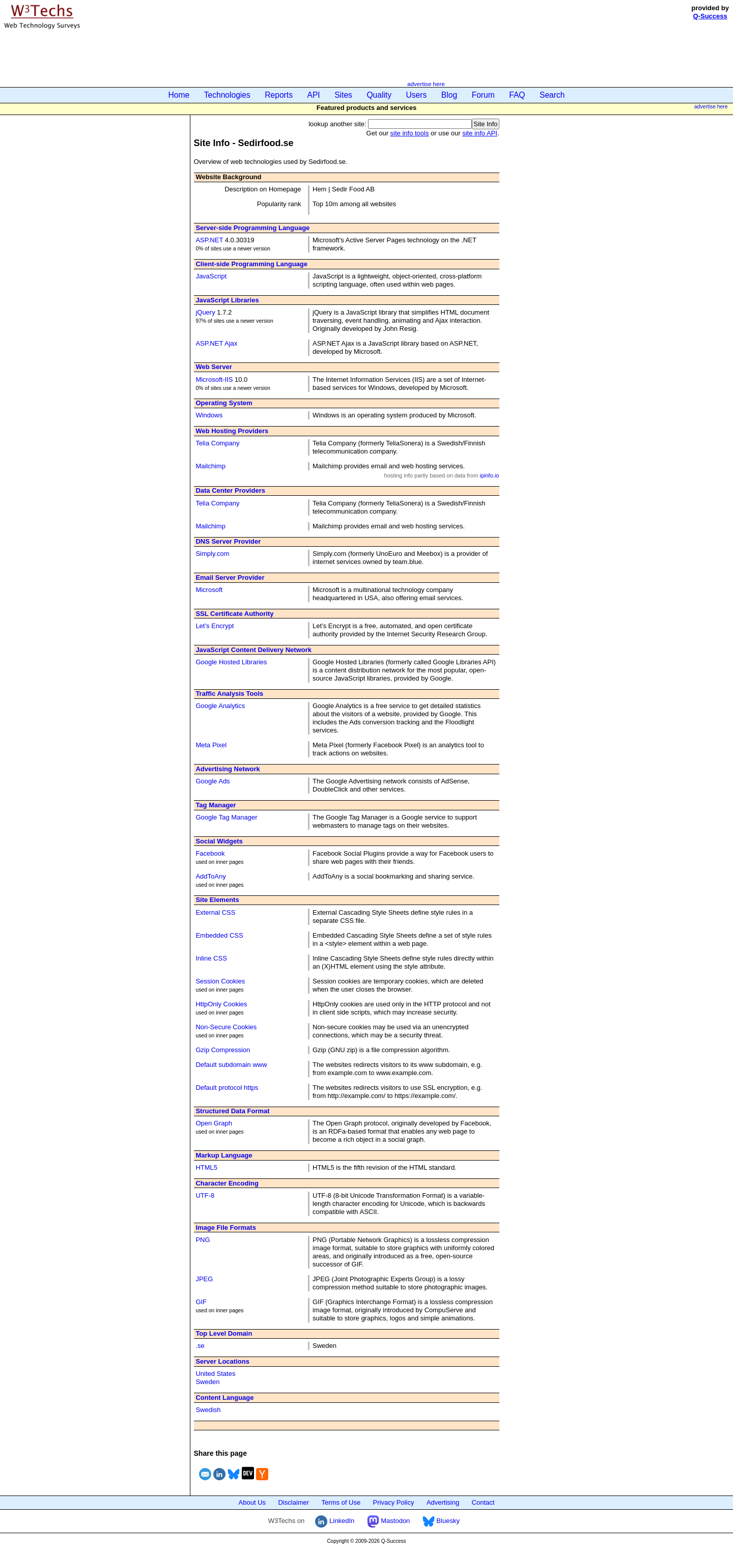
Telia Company (217, 443)
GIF (201, 1302)
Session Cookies (220, 981)
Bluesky (441, 1521)
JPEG (204, 1279)
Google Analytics (220, 706)
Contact (483, 1502)
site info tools (409, 133)
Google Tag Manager (226, 817)
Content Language (224, 1397)
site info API (479, 133)
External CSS (215, 912)
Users (416, 95)
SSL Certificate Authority (234, 613)
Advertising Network (227, 769)
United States (215, 1373)
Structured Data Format (232, 1111)
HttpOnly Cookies (221, 1004)
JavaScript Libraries (227, 300)
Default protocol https (226, 1087)
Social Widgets (218, 841)
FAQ (517, 95)
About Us (252, 1502)
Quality (378, 95)
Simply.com (212, 553)
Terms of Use (341, 1502)
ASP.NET (209, 240)
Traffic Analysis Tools (229, 693)
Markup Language (223, 1155)
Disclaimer (293, 1502)
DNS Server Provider (228, 541)
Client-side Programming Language (251, 264)
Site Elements (217, 900)
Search (552, 95)
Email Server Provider (229, 577)
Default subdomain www (231, 1064)
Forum (483, 95)
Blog (449, 95)
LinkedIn (334, 1521)
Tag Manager (215, 805)
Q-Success (710, 16)
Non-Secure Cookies (226, 1027)
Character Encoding (227, 1183)
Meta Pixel (211, 745)
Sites (343, 95)
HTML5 (206, 1167)
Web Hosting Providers (231, 431)
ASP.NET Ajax (216, 343)
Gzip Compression (222, 1050)
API (313, 95)
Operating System (223, 403)
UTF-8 (204, 1195)
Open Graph (213, 1123)
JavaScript (211, 276)
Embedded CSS (219, 935)
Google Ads (212, 781)
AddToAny (210, 876)
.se (199, 1345)
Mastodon (388, 1521)
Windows (208, 415)
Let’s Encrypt (214, 626)
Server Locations (222, 1361)
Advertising (443, 1502)
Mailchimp (210, 466)
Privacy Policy (393, 1502)
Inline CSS (211, 958)
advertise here (426, 83)
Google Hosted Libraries (231, 662)
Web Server (213, 367)
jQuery (205, 312)
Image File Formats (225, 1227)
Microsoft (208, 590)
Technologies (227, 95)
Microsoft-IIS (214, 379)
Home (179, 95)
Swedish (207, 1410)
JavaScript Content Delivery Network (253, 650)
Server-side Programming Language (252, 228)
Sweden (207, 1382)
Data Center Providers (230, 490)
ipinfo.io (489, 475)
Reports (279, 95)
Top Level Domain (223, 1333)
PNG (202, 1240)
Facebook (209, 853)
